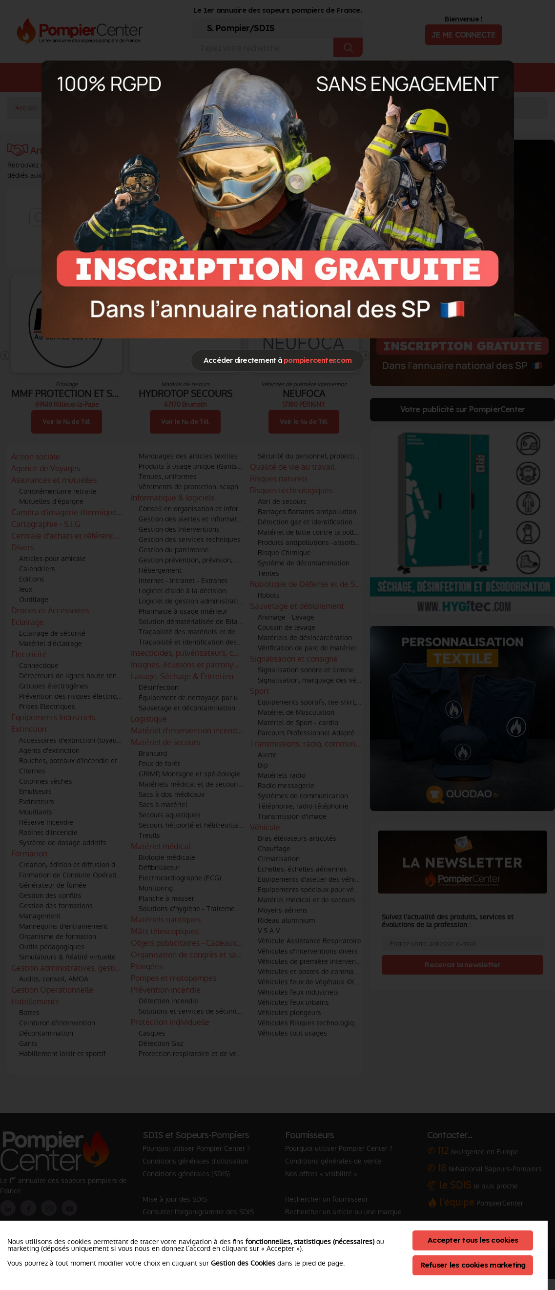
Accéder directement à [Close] (277, 360)
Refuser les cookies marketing (473, 1264)
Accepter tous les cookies (473, 1240)
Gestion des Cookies (243, 1263)
